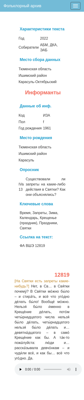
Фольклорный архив (22, 6)
